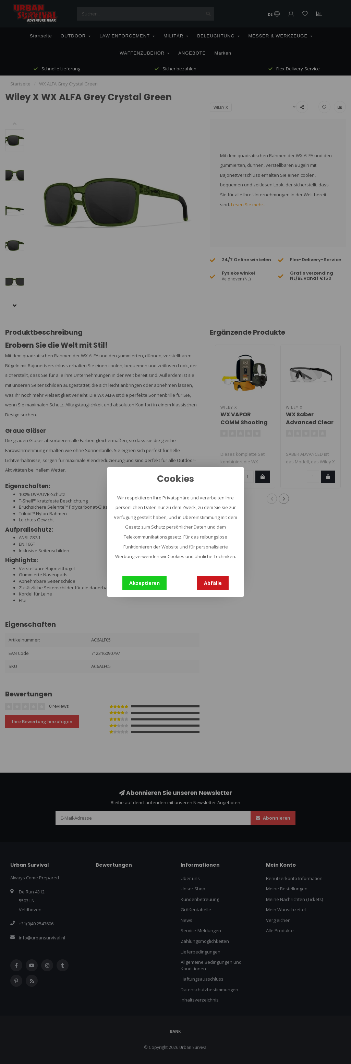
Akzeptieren (144, 583)
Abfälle (213, 583)
